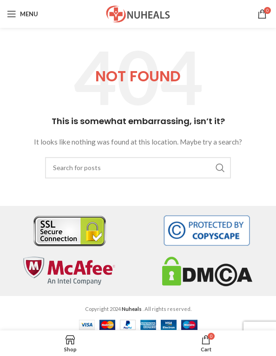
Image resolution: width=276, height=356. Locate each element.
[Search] (138, 167)
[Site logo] (138, 13)
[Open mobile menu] (22, 14)
